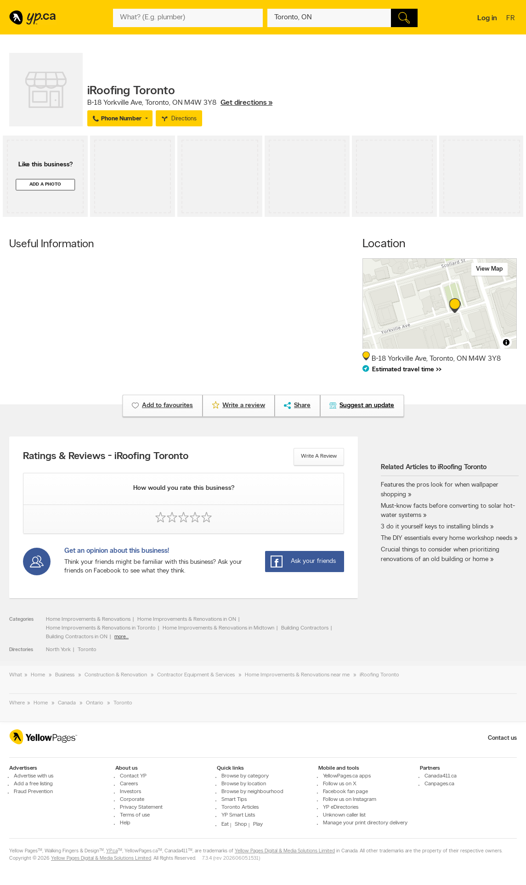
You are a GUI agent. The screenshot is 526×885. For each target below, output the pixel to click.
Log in (487, 18)
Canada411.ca (440, 776)
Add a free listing (33, 784)
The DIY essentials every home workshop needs (446, 538)
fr (511, 18)
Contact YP (133, 776)
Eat (225, 824)
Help (125, 823)
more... (121, 637)
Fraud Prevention (33, 791)
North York (58, 649)
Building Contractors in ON (76, 637)
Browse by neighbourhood (252, 791)
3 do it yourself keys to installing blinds (434, 526)
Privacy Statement (141, 807)
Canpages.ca (439, 784)
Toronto (87, 649)
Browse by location (243, 784)
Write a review (319, 456)
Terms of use (135, 815)
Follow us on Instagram (349, 799)
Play (258, 824)
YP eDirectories (340, 807)
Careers (129, 784)
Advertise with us (33, 776)
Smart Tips (234, 799)
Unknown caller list (344, 815)
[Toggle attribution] (506, 342)
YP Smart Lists (238, 815)
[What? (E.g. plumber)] (188, 18)
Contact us (502, 738)
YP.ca (112, 851)
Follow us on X (339, 784)
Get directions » (246, 103)
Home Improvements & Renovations (88, 619)
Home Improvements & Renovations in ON (186, 619)
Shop (241, 824)
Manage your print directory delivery (365, 823)
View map (489, 269)
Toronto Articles (240, 807)
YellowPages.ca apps (347, 776)
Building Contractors (304, 628)
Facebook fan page (345, 791)
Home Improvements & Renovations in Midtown (218, 628)
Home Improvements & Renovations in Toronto (101, 628)
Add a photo (45, 184)
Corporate (132, 799)
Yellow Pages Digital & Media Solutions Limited (285, 851)
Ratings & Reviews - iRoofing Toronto (105, 457)
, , (179, 103)
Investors (130, 791)
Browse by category (245, 776)
